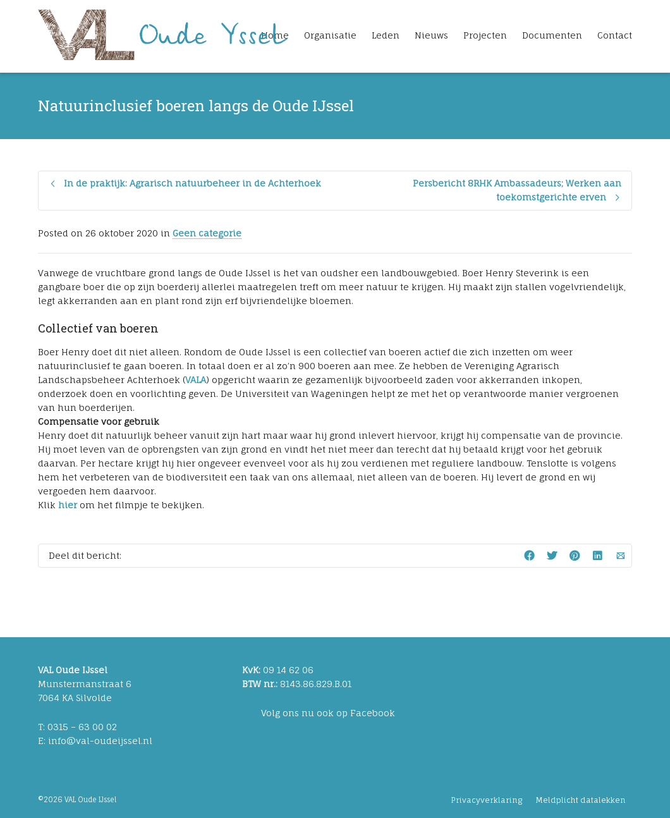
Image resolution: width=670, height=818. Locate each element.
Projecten (485, 35)
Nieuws (431, 35)
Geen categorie (207, 233)
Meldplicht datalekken (580, 800)
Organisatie (330, 35)
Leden (385, 35)
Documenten (552, 35)
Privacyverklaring (486, 800)
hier (69, 504)
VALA (195, 379)
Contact (614, 35)
